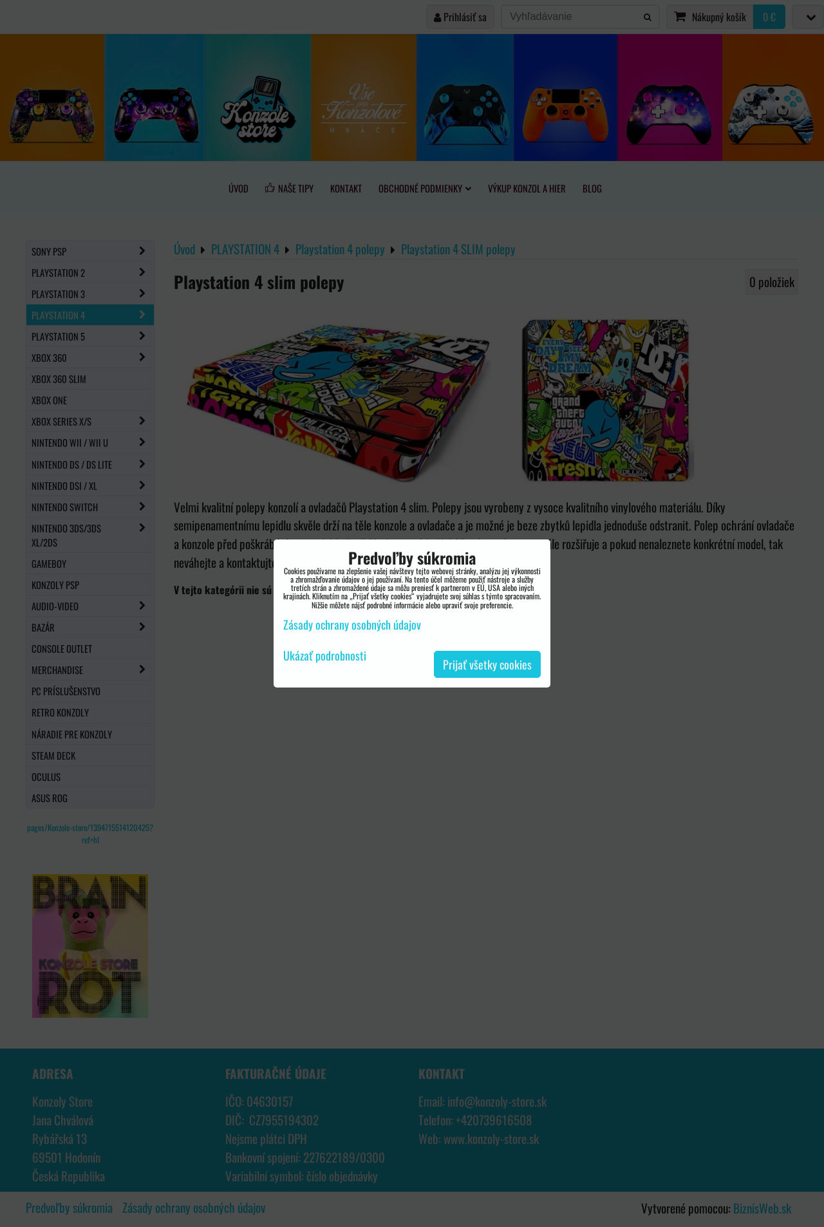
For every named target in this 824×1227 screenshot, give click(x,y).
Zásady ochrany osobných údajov (352, 624)
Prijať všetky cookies (487, 664)
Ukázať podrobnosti (324, 656)
